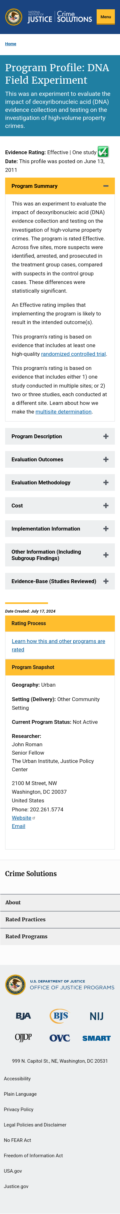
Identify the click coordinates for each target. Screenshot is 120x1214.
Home (10, 43)
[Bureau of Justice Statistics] (60, 1020)
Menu (105, 16)
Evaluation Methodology (41, 482)
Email (18, 826)
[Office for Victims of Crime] (60, 1038)
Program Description (37, 436)
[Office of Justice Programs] (13, 17)
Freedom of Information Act (33, 1156)
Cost (17, 505)
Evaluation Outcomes (37, 459)
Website (24, 818)
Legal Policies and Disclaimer (35, 1125)
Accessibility (17, 1079)
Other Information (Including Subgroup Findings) (46, 554)
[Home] (60, 17)
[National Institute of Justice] (96, 1013)
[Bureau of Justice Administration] (23, 1013)
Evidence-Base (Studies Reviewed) (54, 581)
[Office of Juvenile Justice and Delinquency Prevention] (23, 1039)
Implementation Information (46, 528)
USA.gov (13, 1171)
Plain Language (20, 1094)
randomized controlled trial (73, 354)
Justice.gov (16, 1186)
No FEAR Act (17, 1140)
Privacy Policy (18, 1109)
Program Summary (35, 186)
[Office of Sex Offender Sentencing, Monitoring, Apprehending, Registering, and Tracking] (97, 1037)
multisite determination (64, 411)
